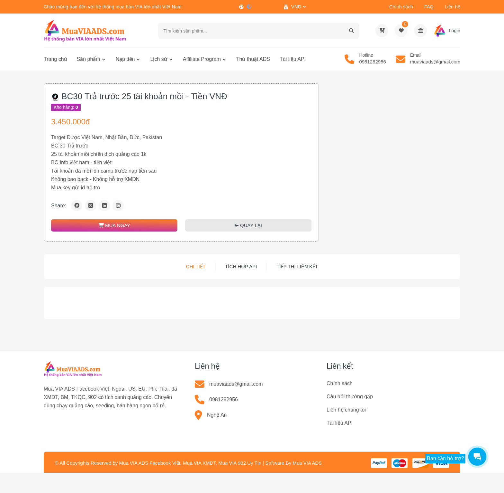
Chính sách (401, 6)
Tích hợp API (241, 266)
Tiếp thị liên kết (297, 266)
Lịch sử (158, 59)
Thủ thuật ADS (253, 59)
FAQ (429, 6)
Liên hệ (452, 6)
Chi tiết (195, 266)
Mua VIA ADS (307, 463)
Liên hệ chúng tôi (346, 409)
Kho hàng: (66, 107)
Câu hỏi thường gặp (350, 396)
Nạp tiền (125, 59)
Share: (58, 205)
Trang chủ (55, 59)
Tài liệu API (293, 59)
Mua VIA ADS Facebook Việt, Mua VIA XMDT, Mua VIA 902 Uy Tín (190, 463)
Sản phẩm (88, 59)
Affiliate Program (202, 59)
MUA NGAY (114, 225)
